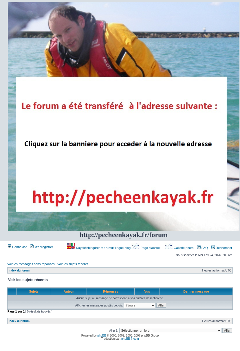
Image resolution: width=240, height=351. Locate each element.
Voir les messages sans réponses (31, 264)
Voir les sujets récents (72, 264)
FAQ (202, 248)
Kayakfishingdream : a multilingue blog (99, 248)
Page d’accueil (146, 248)
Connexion (18, 247)
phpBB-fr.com (130, 338)
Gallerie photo (180, 248)
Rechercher (221, 248)
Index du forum (19, 270)
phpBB (101, 335)
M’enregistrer (41, 247)
